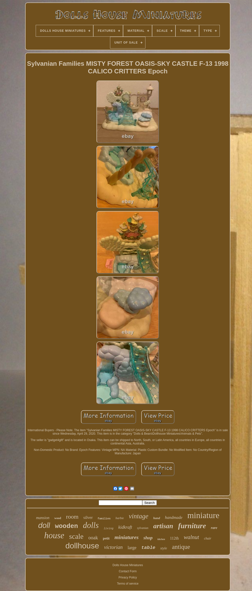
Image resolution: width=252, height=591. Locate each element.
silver (88, 517)
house (54, 535)
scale (76, 536)
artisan (163, 526)
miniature (203, 515)
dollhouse (82, 545)
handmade (173, 517)
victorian (113, 547)
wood (57, 518)
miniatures (126, 537)
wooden (66, 526)
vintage (138, 516)
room (72, 516)
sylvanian (142, 528)
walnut (191, 537)
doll (44, 525)
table (148, 547)
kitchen (161, 539)
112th (174, 538)
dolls (91, 525)
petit (106, 538)
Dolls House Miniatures (127, 565)
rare (214, 528)
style (163, 548)
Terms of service (127, 583)
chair (207, 538)
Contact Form (128, 571)
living (108, 528)
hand (156, 518)
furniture (192, 526)
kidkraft (125, 527)
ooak (93, 537)
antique (181, 546)
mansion (42, 518)
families (104, 518)
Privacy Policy (128, 577)
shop (148, 537)
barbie (119, 518)
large (132, 547)
